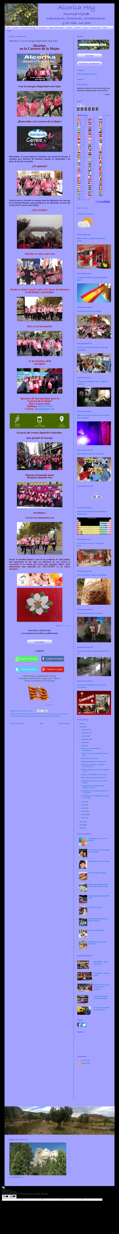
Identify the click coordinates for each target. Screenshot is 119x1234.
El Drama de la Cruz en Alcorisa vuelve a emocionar (101, 987)
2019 (81, 724)
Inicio (41, 723)
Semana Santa (95, 27)
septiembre (85, 739)
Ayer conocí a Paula (95, 907)
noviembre (85, 733)
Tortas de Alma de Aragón (97, 873)
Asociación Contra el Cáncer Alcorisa (38, 714)
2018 (81, 727)
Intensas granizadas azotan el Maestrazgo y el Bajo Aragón (98, 885)
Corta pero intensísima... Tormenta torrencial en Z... (93, 765)
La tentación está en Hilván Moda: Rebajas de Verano (92, 787)
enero (83, 818)
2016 (81, 825)
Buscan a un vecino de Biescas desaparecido (91, 749)
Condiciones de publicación (89, 64)
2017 (81, 822)
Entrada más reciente (17, 723)
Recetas (85, 27)
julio (83, 746)
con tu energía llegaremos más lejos (21, 716)
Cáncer (53, 714)
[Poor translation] (12, 1196)
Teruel (105, 27)
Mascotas (78, 27)
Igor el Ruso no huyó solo (89, 758)
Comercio (69, 27)
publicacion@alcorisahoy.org (87, 74)
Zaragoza (57, 716)
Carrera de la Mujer (65, 625)
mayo (83, 805)
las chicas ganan (37, 716)
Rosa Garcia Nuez (48, 716)
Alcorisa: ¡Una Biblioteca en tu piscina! (94, 774)
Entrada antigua (64, 723)
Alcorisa (15, 27)
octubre (84, 736)
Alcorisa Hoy (85, 1060)
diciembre (84, 730)
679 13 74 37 (45, 406)
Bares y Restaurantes (57, 27)
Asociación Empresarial (28, 27)
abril (83, 808)
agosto (83, 742)
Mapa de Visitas (82, 208)
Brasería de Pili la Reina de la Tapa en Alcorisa (98, 920)
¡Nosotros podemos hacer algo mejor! (93, 761)
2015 (81, 828)
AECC (8, 27)
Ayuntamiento (43, 27)
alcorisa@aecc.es (44, 408)
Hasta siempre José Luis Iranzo (99, 861)
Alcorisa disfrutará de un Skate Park (93, 777)
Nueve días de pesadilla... (96, 930)
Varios (9, 31)
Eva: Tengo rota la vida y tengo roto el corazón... (98, 851)
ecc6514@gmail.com (16, 1177)
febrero (84, 814)
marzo (83, 811)
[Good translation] (5, 1196)
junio (83, 802)
